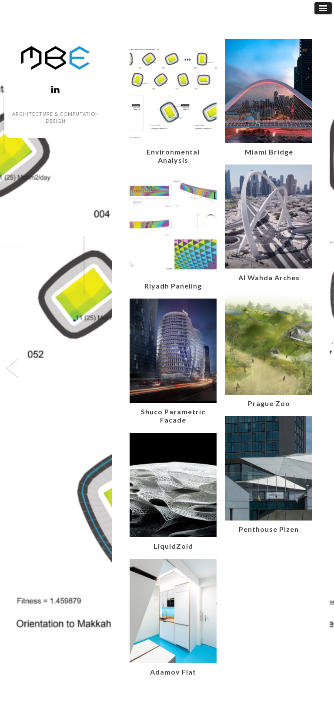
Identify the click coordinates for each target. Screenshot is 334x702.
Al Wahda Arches (269, 277)
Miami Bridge (269, 152)
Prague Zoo (269, 403)
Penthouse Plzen (269, 529)
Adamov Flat (173, 672)
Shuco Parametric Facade (173, 415)
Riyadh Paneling (173, 286)
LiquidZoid (173, 546)
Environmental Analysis (173, 156)
